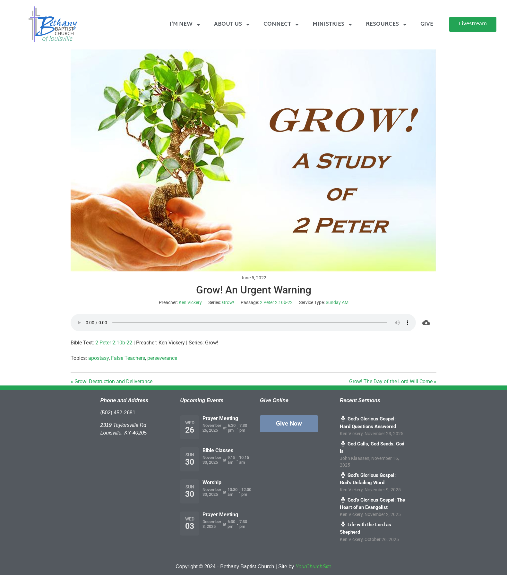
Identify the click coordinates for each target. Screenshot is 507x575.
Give (426, 24)
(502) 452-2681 (117, 412)
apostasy (98, 358)
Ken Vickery (190, 302)
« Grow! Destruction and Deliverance (111, 381)
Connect (281, 24)
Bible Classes (217, 450)
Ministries (333, 24)
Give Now (289, 423)
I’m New (185, 24)
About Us (232, 24)
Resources (387, 24)
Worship (211, 482)
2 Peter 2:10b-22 (276, 302)
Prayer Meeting (220, 418)
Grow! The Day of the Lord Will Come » (392, 381)
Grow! (228, 302)
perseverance (162, 358)
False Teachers (128, 358)
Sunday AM (337, 302)
